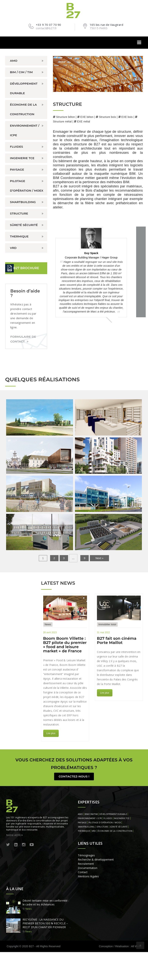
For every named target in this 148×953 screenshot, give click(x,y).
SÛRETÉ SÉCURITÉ (24, 225)
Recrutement (86, 864)
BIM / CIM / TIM (21, 72)
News (48, 624)
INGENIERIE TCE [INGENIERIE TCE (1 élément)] (122, 819)
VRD (13, 248)
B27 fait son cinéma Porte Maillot (117, 640)
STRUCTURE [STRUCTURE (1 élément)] (102, 827)
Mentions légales (88, 877)
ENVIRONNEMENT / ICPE (24, 130)
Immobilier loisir (107, 624)
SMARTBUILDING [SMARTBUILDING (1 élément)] (86, 827)
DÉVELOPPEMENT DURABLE (23, 88)
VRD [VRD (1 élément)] (94, 832)
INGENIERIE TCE (22, 158)
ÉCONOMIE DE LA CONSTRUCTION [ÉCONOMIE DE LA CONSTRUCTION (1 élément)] (115, 832)
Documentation (87, 869)
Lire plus (50, 733)
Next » (99, 558)
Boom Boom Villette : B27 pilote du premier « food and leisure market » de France (65, 644)
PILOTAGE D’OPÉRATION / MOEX (26, 185)
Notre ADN (14, 836)
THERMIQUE (19, 236)
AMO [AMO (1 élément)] (80, 815)
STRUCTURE (19, 213)
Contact (83, 873)
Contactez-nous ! (74, 777)
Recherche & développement (96, 860)
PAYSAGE (17, 169)
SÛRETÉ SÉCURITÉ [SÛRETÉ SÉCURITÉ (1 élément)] (119, 827)
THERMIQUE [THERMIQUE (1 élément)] (84, 832)
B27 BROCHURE (26, 268)
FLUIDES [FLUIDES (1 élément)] (108, 819)
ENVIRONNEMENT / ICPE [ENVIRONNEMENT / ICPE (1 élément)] (90, 819)
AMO (13, 60)
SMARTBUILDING (23, 202)
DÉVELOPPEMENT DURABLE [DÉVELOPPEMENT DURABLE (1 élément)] (113, 815)
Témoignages (86, 856)
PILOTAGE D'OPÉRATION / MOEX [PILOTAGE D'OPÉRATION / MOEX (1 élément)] (105, 823)
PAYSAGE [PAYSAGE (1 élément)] (82, 823)
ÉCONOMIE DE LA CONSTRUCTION (23, 109)
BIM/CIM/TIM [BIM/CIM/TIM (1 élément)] (91, 815)
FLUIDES (16, 146)
